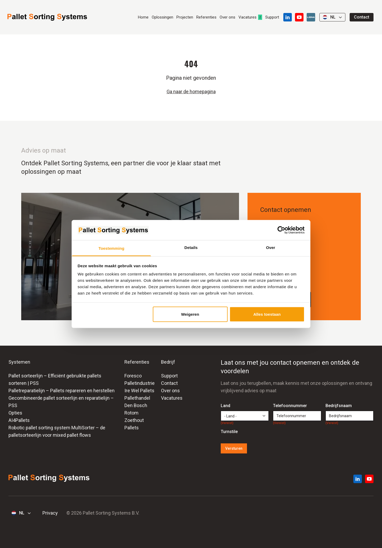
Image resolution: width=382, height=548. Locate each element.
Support (272, 17)
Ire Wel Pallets (139, 390)
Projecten (184, 17)
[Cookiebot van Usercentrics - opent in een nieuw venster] (281, 230)
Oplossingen (162, 17)
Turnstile (229, 431)
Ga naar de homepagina (191, 91)
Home (143, 17)
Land (227, 406)
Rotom (131, 413)
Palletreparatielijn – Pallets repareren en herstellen (61, 390)
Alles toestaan (267, 314)
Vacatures (247, 17)
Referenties (206, 17)
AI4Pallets (19, 420)
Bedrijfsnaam (338, 406)
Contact (361, 17)
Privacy (50, 513)
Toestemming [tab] (111, 248)
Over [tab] (270, 247)
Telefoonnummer (290, 406)
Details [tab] (191, 247)
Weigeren (190, 314)
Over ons (227, 17)
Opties (15, 413)
